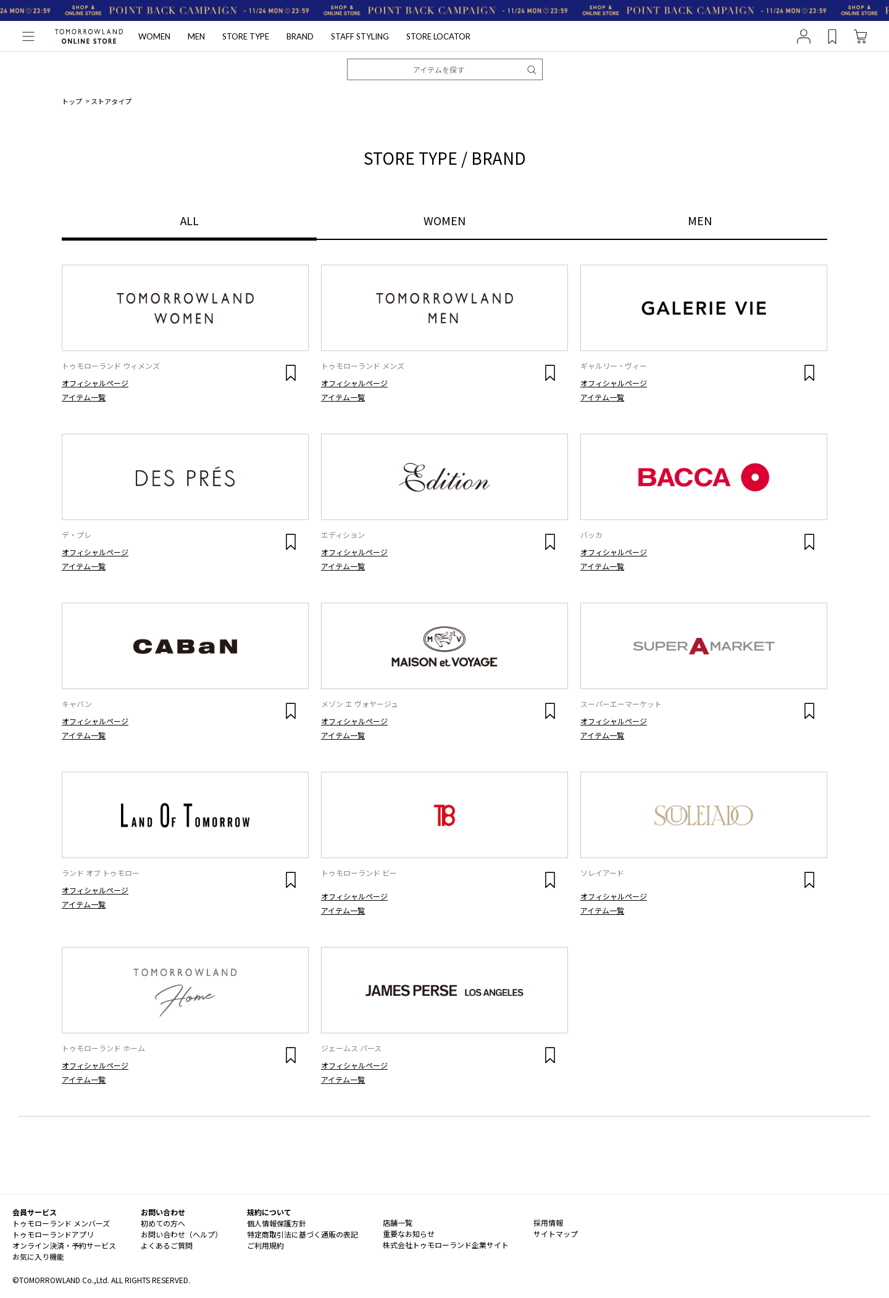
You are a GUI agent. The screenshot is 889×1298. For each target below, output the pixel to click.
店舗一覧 (397, 1222)
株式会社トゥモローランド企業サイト (446, 1244)
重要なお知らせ (409, 1233)
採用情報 (548, 1222)
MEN (196, 36)
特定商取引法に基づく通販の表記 (302, 1234)
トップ (72, 101)
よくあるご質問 (167, 1245)
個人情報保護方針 (276, 1223)
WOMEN (154, 36)
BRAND (300, 36)
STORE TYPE (245, 36)
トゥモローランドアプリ (53, 1234)
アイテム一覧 (84, 397)
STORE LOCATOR (438, 36)
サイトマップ (555, 1233)
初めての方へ (163, 1223)
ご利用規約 (265, 1245)
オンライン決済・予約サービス (64, 1245)
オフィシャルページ (95, 383)
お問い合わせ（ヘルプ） (181, 1234)
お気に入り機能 (38, 1256)
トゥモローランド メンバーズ (61, 1223)
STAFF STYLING (360, 36)
